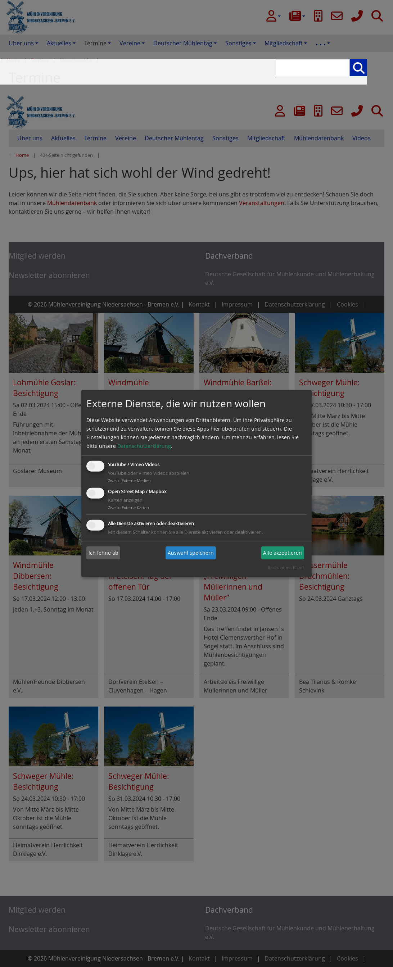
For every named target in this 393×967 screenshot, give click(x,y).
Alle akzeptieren (282, 552)
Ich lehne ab (103, 552)
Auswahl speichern (191, 552)
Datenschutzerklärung (144, 445)
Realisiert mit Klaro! (286, 567)
